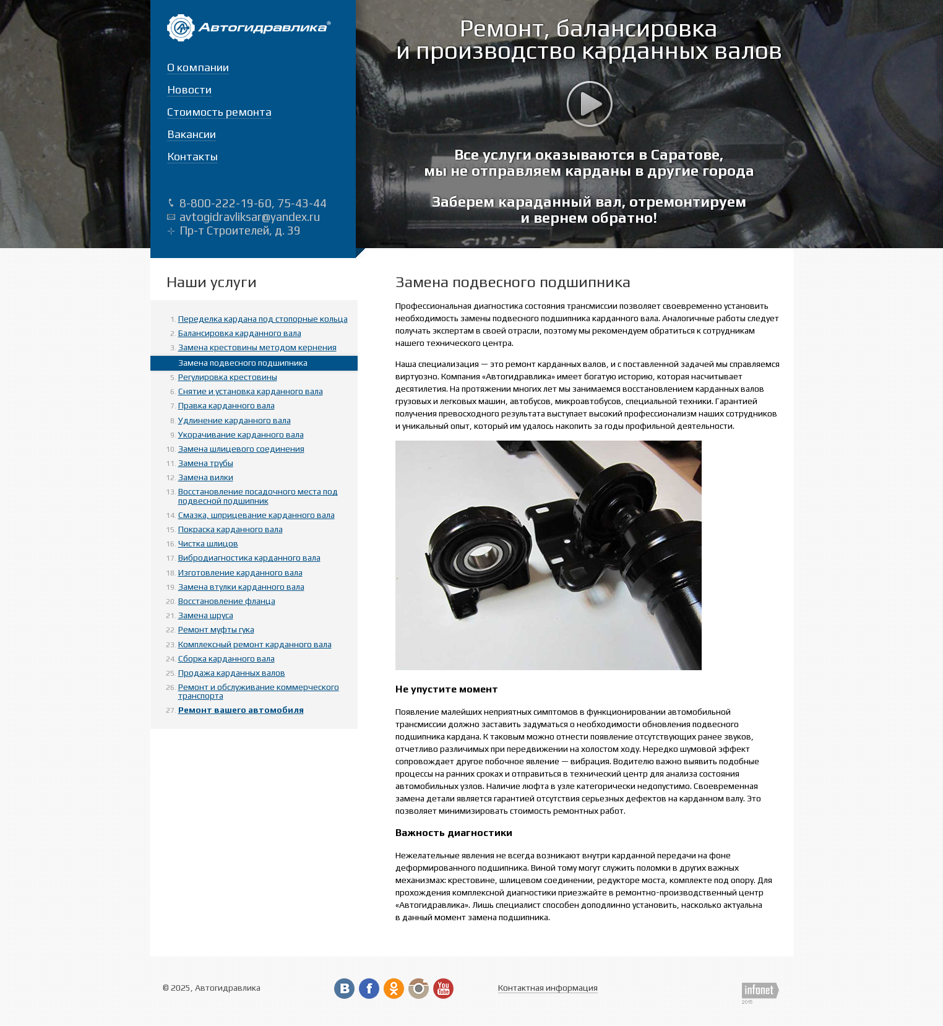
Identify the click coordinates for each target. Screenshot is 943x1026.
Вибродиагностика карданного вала (249, 558)
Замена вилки (205, 477)
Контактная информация (548, 988)
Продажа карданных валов (231, 673)
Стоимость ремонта (219, 111)
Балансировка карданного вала (239, 333)
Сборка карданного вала (226, 658)
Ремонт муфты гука (216, 629)
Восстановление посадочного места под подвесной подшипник (258, 495)
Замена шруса (205, 615)
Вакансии (191, 133)
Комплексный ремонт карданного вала (255, 644)
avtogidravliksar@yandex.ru (249, 216)
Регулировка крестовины (227, 377)
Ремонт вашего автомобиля (241, 710)
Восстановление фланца (226, 601)
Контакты (192, 156)
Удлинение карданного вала (234, 420)
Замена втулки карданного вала (241, 587)
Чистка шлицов (208, 543)
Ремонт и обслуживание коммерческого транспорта (258, 691)
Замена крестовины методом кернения (257, 347)
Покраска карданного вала (230, 529)
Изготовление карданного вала (240, 572)
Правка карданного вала (226, 405)
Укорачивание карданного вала (241, 434)
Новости (189, 89)
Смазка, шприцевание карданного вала (256, 515)
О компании (198, 67)
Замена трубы (205, 463)
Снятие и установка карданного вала (250, 391)
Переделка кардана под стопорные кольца (263, 319)
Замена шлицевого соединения (241, 449)
